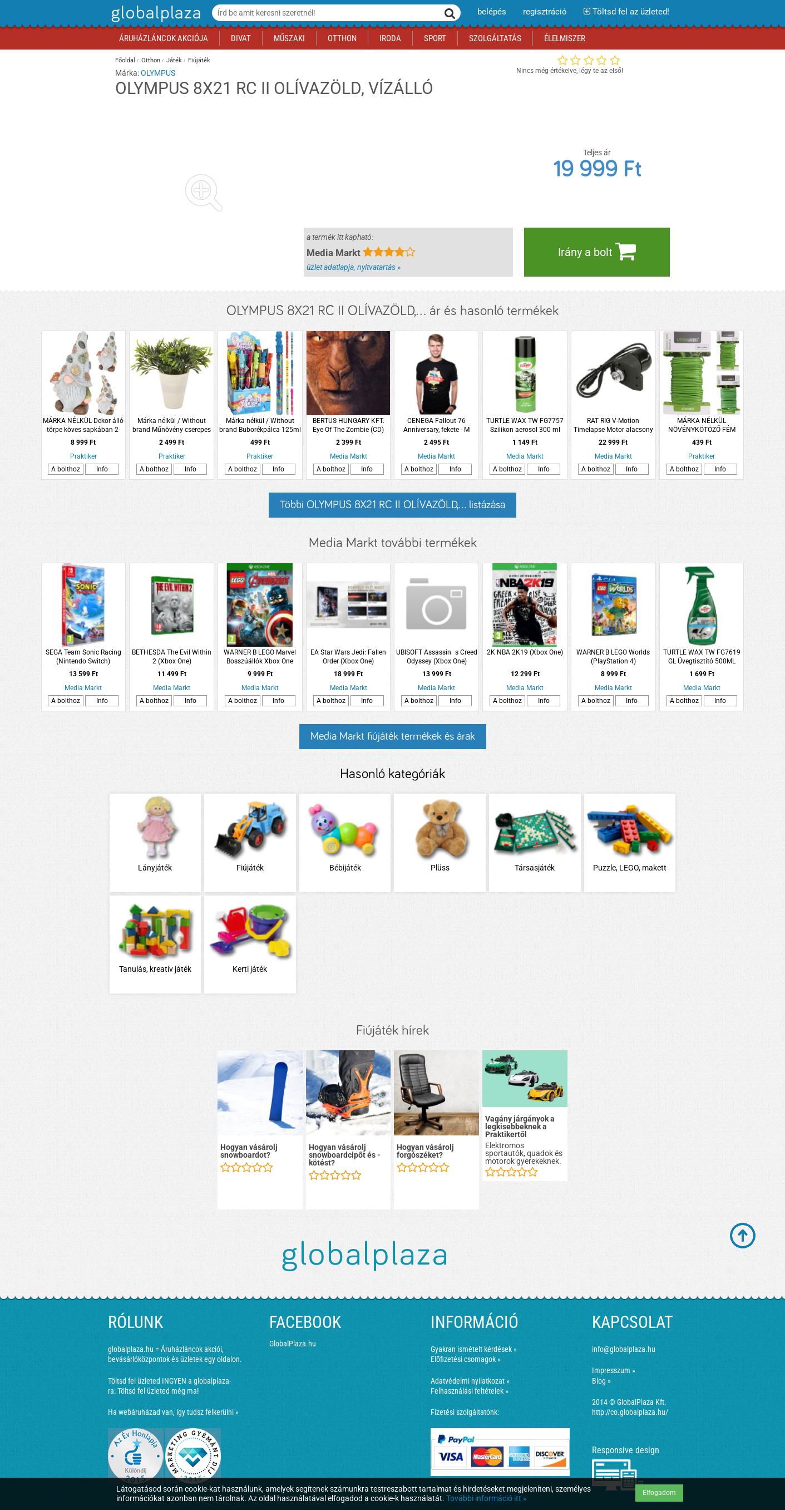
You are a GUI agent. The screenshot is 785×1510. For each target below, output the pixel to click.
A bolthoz (65, 469)
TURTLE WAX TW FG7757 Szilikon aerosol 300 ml (525, 425)
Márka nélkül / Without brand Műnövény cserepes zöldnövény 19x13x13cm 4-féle (171, 425)
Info (102, 469)
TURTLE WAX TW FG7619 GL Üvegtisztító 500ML (701, 656)
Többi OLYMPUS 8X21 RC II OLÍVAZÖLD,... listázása (392, 504)
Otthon (150, 60)
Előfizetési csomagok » (466, 1359)
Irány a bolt (597, 251)
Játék (174, 60)
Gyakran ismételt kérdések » (474, 1349)
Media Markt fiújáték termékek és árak (392, 736)
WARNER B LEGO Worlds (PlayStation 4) (613, 656)
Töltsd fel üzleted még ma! (158, 1390)
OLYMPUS (158, 72)
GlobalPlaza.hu (292, 1343)
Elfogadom (659, 1493)
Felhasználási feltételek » (469, 1390)
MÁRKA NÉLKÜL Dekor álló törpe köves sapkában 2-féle (83, 425)
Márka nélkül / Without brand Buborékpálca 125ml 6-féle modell (260, 425)
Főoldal (125, 60)
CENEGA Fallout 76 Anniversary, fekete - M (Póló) (436, 425)
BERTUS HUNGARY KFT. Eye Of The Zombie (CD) (348, 425)
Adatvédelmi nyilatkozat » (470, 1380)
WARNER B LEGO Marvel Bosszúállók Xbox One (260, 656)
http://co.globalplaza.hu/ (630, 1412)
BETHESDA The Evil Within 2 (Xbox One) (171, 656)
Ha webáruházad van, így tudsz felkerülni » (173, 1412)
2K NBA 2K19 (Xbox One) (525, 652)
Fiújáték (199, 60)
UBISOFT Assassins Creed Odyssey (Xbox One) (436, 656)
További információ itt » (486, 1498)
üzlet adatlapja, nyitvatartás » (354, 267)
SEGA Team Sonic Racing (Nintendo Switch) (83, 656)
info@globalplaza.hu (623, 1349)
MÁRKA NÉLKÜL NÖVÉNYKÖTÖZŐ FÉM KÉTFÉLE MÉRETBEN (701, 425)
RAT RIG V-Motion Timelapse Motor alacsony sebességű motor (613, 425)
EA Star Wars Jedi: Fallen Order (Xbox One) (348, 656)
